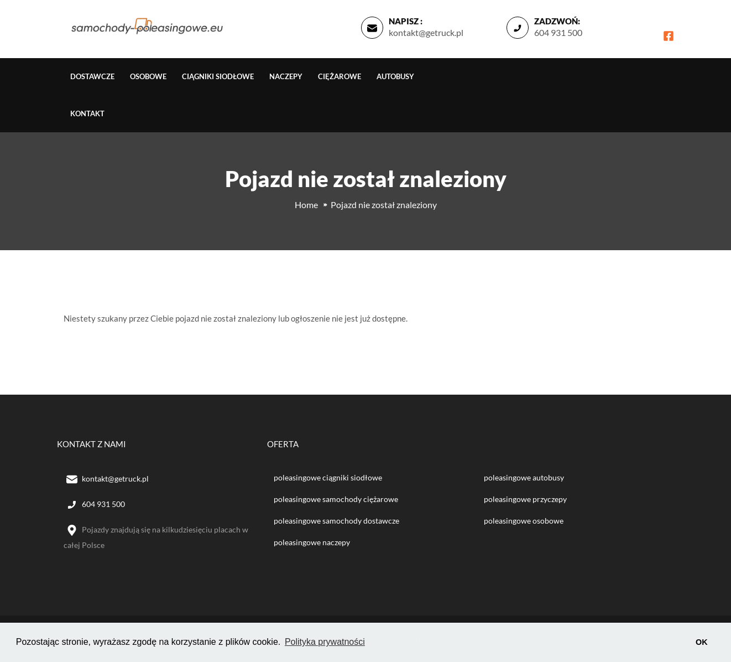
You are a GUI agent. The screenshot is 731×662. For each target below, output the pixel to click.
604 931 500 (558, 32)
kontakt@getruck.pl (426, 32)
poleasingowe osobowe (523, 520)
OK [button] (702, 642)
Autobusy (395, 76)
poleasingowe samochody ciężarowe (336, 499)
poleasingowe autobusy (524, 477)
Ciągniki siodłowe (218, 76)
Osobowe (148, 76)
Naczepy (285, 76)
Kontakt (87, 113)
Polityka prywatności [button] (325, 642)
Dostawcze (92, 76)
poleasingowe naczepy (312, 542)
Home (306, 204)
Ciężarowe (339, 76)
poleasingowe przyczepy (525, 499)
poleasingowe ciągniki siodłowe (328, 477)
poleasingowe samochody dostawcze (336, 520)
